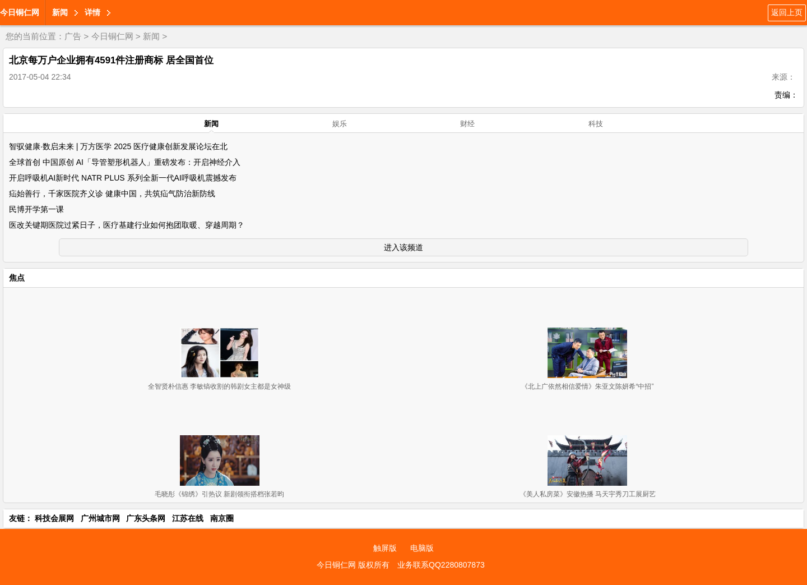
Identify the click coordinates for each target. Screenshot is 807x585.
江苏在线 (187, 518)
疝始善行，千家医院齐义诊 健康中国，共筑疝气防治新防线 (112, 193)
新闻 (60, 12)
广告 (72, 36)
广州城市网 (100, 518)
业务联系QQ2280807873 (441, 564)
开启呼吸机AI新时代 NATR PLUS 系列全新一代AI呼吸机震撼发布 (122, 177)
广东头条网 (145, 518)
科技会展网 (54, 518)
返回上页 (787, 12)
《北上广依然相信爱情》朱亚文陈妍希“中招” (587, 386)
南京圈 (222, 518)
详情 (92, 12)
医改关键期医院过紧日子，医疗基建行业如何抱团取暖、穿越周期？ (126, 224)
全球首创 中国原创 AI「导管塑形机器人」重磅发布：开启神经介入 (124, 162)
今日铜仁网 (19, 12)
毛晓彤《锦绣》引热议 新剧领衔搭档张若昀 (219, 494)
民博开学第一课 (36, 209)
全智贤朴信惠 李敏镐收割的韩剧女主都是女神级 (219, 386)
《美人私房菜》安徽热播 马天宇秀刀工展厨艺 (588, 494)
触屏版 (385, 547)
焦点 (17, 277)
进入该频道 (403, 247)
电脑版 (422, 547)
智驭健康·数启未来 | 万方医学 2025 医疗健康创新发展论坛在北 (118, 146)
